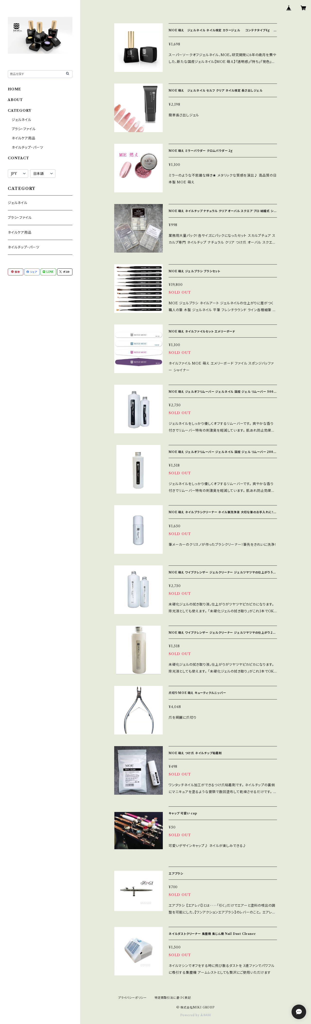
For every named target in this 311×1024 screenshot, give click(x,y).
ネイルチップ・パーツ (27, 147)
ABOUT (15, 100)
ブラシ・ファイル (23, 129)
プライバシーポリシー (132, 997)
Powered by (195, 1015)
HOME (14, 89)
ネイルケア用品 (23, 138)
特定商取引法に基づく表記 (173, 997)
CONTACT (18, 158)
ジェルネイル (21, 120)
